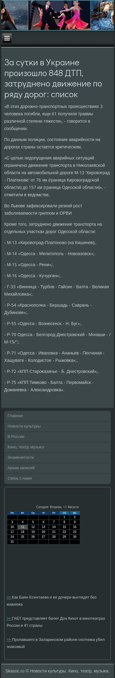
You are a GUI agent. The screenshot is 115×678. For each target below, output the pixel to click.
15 (64, 527)
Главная (15, 415)
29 (64, 536)
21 (54, 532)
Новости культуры (24, 426)
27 (43, 536)
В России (16, 436)
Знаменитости (21, 457)
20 (43, 532)
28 (54, 536)
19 (33, 532)
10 (12, 527)
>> (9, 597)
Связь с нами (20, 478)
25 (22, 536)
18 (22, 532)
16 (74, 527)
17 (12, 532)
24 (12, 536)
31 (12, 541)
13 (43, 527)
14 (54, 527)
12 (33, 527)
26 (33, 536)
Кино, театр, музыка (26, 447)
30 (74, 536)
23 (74, 532)
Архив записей (21, 468)
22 (64, 532)
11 (22, 527)
